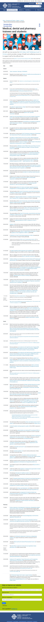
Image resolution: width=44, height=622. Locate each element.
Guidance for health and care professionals (30, 66)
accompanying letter (28, 430)
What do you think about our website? (9, 580)
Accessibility (16, 614)
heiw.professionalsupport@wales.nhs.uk (23, 87)
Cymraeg (39, 3)
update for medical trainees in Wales (18, 99)
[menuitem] (17, 10)
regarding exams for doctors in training (21, 267)
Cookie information (23, 614)
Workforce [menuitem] (21, 9)
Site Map (35, 614)
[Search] (40, 6)
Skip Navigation (32, 3)
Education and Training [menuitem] (11, 9)
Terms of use (30, 614)
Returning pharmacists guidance (25, 560)
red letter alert (30, 448)
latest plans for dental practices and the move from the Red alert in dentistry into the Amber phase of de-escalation (25, 373)
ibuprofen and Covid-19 (19, 439)
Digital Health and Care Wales (34, 620)
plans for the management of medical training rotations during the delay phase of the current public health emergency (25, 301)
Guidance (11, 216)
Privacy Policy (9, 614)
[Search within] (27, 6)
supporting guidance (33, 481)
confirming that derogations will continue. (26, 83)
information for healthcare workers (22, 465)
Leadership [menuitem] (27, 9)
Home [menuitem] (4, 9)
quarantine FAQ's (21, 82)
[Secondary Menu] (40, 17)
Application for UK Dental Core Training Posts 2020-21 (24, 454)
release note (36, 415)
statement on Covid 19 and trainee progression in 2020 (21, 227)
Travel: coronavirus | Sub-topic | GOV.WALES (18, 63)
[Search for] (34, 6)
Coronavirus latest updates (14, 563)
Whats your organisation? (7, 589)
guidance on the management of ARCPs (20, 225)
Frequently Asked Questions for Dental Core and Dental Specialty (26, 470)
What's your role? (5, 584)
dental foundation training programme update (19, 418)
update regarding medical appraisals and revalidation (21, 243)
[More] (39, 10)
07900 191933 (13, 88)
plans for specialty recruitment (28, 248)
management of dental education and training (24, 492)
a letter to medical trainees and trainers (28, 223)
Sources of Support (23, 134)
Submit (4, 595)
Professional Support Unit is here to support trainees (21, 567)
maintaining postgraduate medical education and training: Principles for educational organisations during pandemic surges (24, 146)
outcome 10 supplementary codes (29, 394)
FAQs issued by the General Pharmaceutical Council (24, 534)
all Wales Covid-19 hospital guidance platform (27, 231)
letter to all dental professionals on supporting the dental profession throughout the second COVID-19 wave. (24, 359)
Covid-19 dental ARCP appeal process (27, 393)
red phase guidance (18, 443)
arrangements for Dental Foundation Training (19, 477)
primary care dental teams (22, 480)
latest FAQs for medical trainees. (20, 288)
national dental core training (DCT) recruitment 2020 (27, 422)
